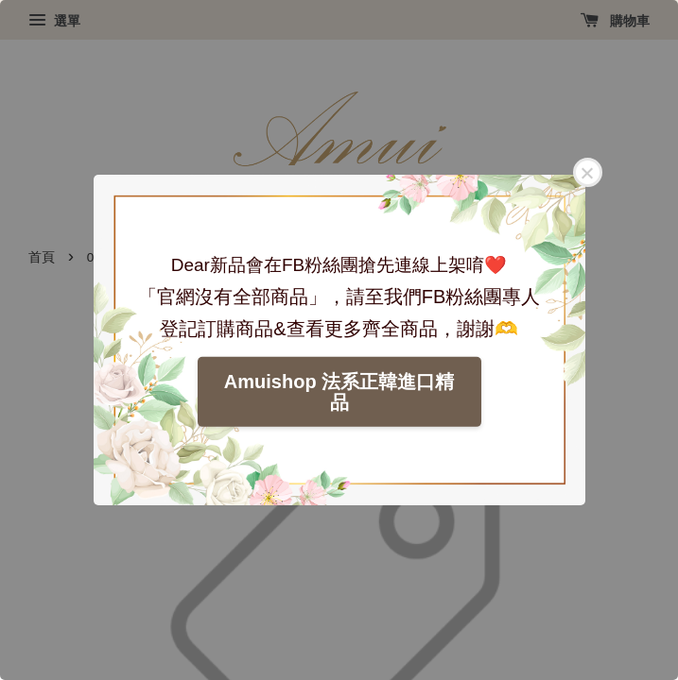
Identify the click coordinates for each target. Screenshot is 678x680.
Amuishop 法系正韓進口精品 (339, 392)
